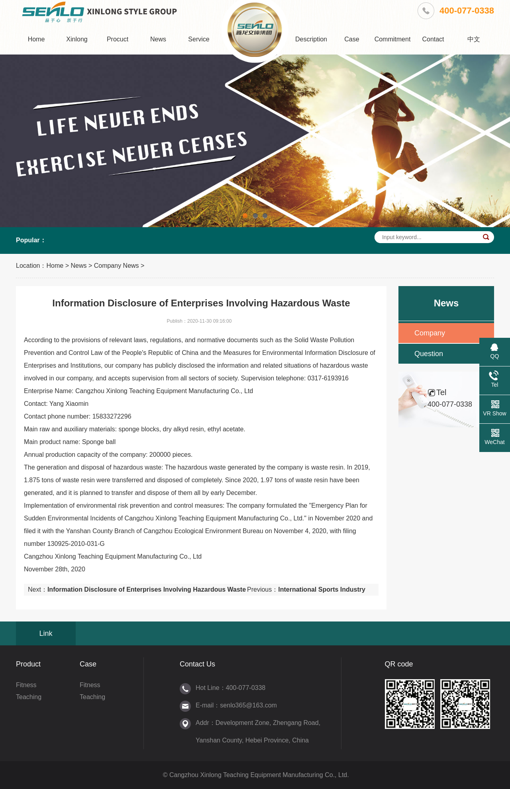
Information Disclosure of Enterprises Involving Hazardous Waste (146, 589)
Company (429, 333)
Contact (433, 39)
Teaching (28, 697)
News (158, 39)
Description (311, 39)
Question (428, 354)
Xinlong (76, 39)
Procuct (117, 39)
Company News (116, 265)
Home (36, 39)
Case (351, 39)
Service (198, 39)
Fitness (26, 685)
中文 (473, 39)
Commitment (393, 39)
